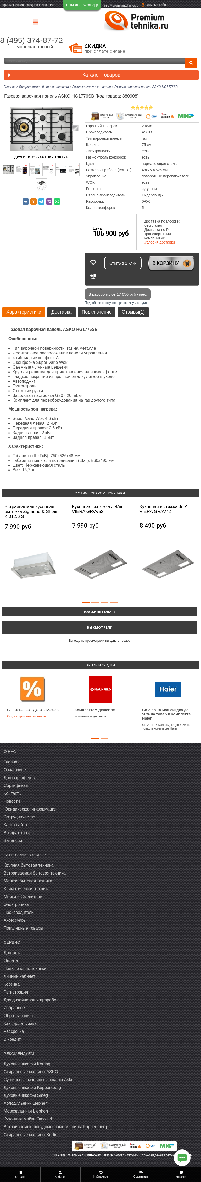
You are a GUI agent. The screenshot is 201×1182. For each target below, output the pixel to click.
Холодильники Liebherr (26, 1103)
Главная (12, 762)
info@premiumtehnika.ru (121, 5)
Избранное (14, 1008)
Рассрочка (14, 1031)
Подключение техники (25, 968)
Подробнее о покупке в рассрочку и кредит (116, 303)
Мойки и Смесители (23, 896)
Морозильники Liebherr (26, 1111)
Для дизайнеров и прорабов (31, 1000)
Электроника (16, 904)
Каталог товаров (62, 75)
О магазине (15, 770)
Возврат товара (19, 832)
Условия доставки (159, 242)
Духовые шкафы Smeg (26, 1095)
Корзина (12, 984)
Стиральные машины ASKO (31, 1072)
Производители (19, 912)
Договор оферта (19, 777)
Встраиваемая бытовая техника (35, 873)
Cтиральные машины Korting (32, 1134)
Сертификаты (17, 785)
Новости (12, 801)
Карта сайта (15, 825)
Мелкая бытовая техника (28, 881)
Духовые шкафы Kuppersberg (32, 1087)
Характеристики (23, 312)
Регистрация (16, 992)
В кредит (12, 1039)
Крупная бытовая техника (28, 865)
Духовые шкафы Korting (27, 1064)
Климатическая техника (27, 889)
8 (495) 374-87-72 (31, 40)
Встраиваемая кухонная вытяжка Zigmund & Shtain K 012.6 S (31, 511)
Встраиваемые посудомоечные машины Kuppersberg (55, 1127)
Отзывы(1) (133, 312)
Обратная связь (19, 1015)
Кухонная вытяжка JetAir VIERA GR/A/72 (164, 509)
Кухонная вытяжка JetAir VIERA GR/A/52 (97, 509)
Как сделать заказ (21, 1023)
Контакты (13, 793)
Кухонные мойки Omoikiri (28, 1119)
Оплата (11, 960)
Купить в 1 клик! (122, 263)
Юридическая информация (30, 809)
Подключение (96, 312)
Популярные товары (23, 928)
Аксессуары (15, 920)
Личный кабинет (159, 5)
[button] (86, 602)
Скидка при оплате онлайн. (27, 716)
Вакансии (13, 840)
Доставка (61, 312)
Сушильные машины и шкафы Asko (38, 1079)
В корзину (165, 263)
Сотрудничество (19, 817)
